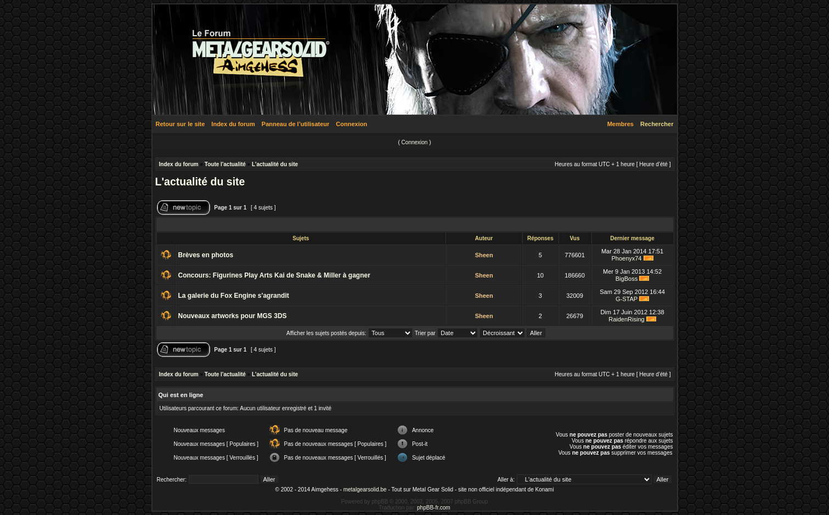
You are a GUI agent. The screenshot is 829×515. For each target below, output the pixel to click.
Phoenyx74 (626, 258)
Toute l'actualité (225, 164)
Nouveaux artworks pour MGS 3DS (232, 316)
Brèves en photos (206, 255)
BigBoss (627, 278)
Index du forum (233, 124)
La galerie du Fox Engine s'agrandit (233, 295)
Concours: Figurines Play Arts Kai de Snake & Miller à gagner (274, 275)
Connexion (351, 124)
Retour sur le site (180, 124)
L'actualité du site (275, 164)
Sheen (484, 255)
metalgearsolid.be (365, 489)
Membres (620, 124)
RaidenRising (626, 319)
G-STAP (627, 299)
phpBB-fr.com (433, 508)
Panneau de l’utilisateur (295, 124)
